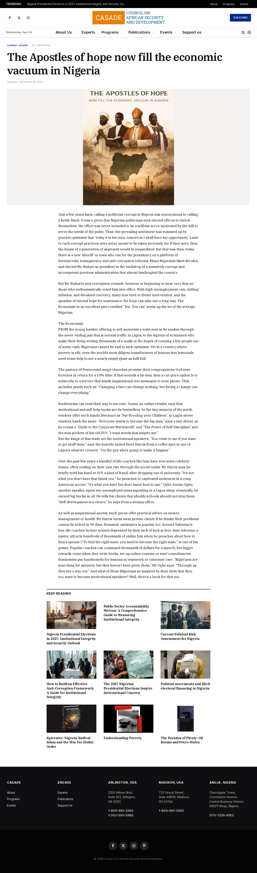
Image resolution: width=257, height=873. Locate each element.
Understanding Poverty (123, 738)
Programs (229, 4)
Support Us (65, 805)
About (214, 4)
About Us (64, 32)
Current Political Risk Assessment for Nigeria (180, 636)
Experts (88, 32)
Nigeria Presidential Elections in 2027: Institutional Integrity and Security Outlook (77, 4)
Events (244, 4)
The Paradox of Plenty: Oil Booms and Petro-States (182, 740)
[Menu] (249, 32)
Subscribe (240, 17)
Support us (191, 32)
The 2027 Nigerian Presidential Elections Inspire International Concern (128, 688)
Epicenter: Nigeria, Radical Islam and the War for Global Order (70, 742)
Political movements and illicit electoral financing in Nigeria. (185, 686)
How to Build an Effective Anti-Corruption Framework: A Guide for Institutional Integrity (70, 690)
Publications (139, 32)
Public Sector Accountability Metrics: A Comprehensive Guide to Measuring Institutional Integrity (126, 612)
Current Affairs (17, 45)
